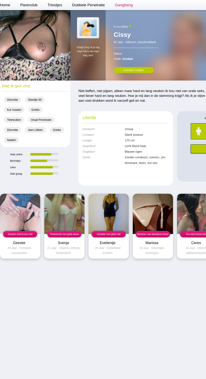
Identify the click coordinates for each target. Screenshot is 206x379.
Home (5, 5)
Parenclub (29, 5)
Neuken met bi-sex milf (20, 234)
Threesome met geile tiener (64, 234)
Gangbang (124, 5)
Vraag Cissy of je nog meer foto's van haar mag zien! (88, 51)
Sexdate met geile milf (109, 234)
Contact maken (134, 70)
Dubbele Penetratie (88, 5)
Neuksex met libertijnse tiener (153, 234)
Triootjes (54, 5)
